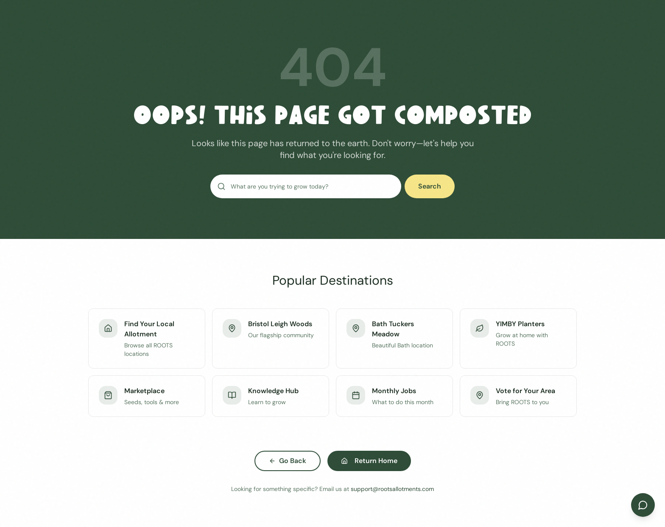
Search (429, 186)
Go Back (287, 460)
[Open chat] (643, 505)
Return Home (369, 460)
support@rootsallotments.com (392, 489)
